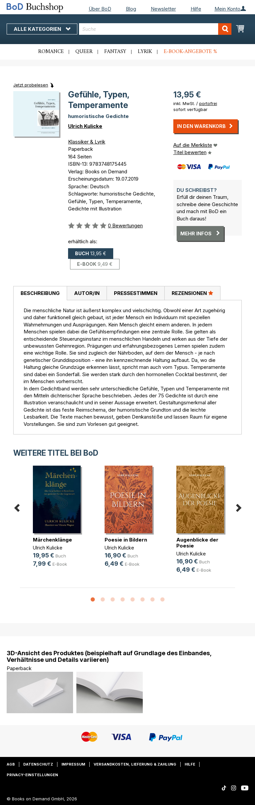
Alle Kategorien (42, 29)
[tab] (40, 293)
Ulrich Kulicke (85, 126)
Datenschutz (38, 764)
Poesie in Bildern (126, 540)
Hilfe (196, 9)
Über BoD (100, 9)
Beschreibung (40, 293)
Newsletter (163, 9)
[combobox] (155, 29)
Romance (51, 51)
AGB (11, 764)
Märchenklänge (52, 540)
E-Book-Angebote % (190, 51)
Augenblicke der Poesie (197, 543)
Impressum (73, 764)
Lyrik (145, 51)
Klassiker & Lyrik (86, 142)
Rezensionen (192, 293)
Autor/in (87, 293)
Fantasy (115, 51)
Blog (131, 9)
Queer (84, 51)
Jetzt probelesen (30, 84)
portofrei (208, 103)
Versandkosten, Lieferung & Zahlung (135, 764)
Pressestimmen (135, 293)
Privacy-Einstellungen (32, 775)
